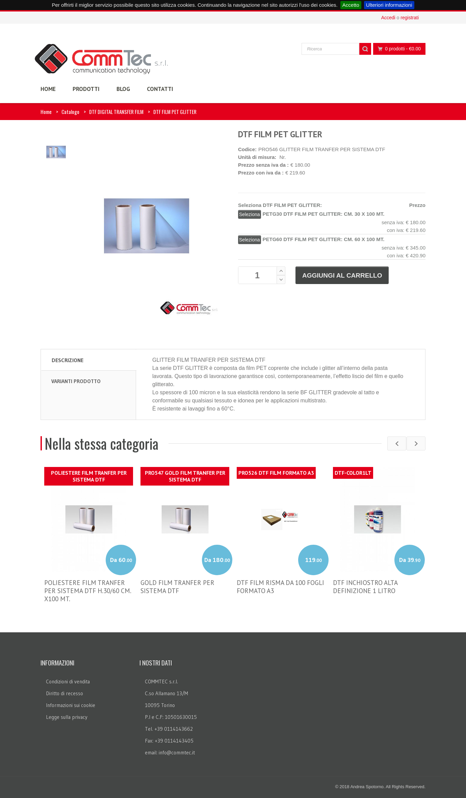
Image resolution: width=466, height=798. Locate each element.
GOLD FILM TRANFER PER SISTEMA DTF (177, 587)
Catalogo (70, 111)
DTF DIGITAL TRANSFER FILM (116, 111)
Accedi (388, 17)
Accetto (350, 5)
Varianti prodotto (76, 381)
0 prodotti (397, 49)
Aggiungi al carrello (342, 275)
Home (46, 111)
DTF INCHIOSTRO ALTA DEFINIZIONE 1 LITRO (365, 587)
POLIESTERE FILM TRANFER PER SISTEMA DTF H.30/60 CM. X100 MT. (87, 591)
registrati (409, 17)
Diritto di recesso (64, 693)
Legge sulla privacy (66, 717)
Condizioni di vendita (68, 681)
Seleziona (249, 214)
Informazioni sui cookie (70, 705)
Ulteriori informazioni (389, 5)
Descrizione (67, 360)
